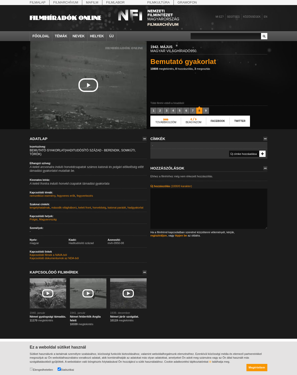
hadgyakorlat (135, 207)
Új (111, 36)
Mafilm (92, 2)
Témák (61, 36)
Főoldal (41, 36)
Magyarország (48, 219)
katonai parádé (117, 207)
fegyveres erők (66, 195)
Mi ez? (220, 16)
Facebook (218, 121)
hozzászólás (184, 68)
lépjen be (181, 235)
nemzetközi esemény (43, 195)
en (265, 16)
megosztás (202, 68)
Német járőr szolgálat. (124, 316)
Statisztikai (66, 369)
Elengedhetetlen (41, 369)
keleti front (84, 207)
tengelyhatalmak (40, 207)
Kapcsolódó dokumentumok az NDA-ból (54, 258)
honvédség (99, 207)
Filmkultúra (158, 2)
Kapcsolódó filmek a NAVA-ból (48, 254)
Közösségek (252, 16)
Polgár (33, 219)
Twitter (239, 121)
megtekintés (162, 68)
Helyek (97, 36)
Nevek (78, 36)
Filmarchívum (65, 2)
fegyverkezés (85, 195)
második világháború (64, 207)
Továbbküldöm (165, 122)
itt (210, 361)
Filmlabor (115, 2)
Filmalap (38, 2)
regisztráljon (158, 235)
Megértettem (257, 367)
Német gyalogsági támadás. (48, 316)
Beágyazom (193, 122)
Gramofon (187, 2)
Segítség (233, 16)
